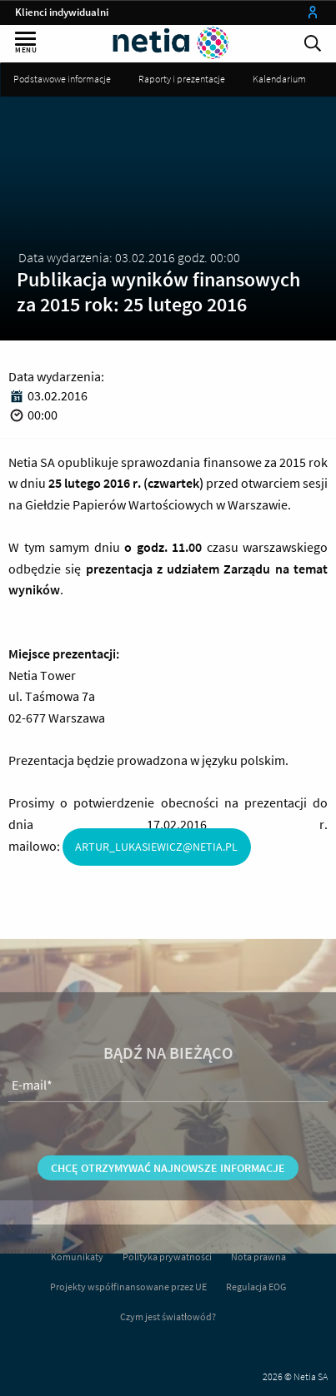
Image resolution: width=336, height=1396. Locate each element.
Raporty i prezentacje (181, 78)
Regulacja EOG (256, 1286)
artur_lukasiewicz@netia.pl (156, 846)
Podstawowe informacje (62, 78)
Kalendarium (279, 78)
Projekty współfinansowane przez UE (128, 1286)
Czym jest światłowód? (168, 1316)
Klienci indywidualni (61, 12)
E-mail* (32, 1116)
